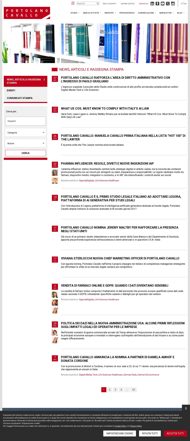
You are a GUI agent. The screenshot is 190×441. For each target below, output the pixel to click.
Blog (179, 13)
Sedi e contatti (109, 4)
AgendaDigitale (86, 180)
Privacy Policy (136, 426)
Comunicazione (146, 13)
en (185, 4)
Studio (73, 13)
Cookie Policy (120, 426)
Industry (109, 13)
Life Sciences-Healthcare (107, 180)
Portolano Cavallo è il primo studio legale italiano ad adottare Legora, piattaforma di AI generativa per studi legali (121, 198)
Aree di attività (91, 13)
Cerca (26, 153)
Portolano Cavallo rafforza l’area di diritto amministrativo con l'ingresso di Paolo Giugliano (115, 79)
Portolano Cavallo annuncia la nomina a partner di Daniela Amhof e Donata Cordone (117, 359)
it (182, 4)
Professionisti (127, 13)
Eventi (11, 90)
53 (133, 389)
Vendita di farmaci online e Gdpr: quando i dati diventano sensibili (114, 285)
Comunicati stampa (20, 98)
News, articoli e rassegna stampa (24, 81)
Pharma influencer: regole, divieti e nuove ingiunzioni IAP (107, 163)
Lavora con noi (127, 4)
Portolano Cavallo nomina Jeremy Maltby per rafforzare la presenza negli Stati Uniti (119, 229)
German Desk (130, 375)
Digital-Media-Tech (88, 375)
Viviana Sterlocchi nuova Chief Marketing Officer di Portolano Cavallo (120, 258)
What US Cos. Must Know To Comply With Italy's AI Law (105, 108)
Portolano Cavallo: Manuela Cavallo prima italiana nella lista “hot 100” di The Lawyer (123, 137)
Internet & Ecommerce (148, 375)
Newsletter (165, 13)
